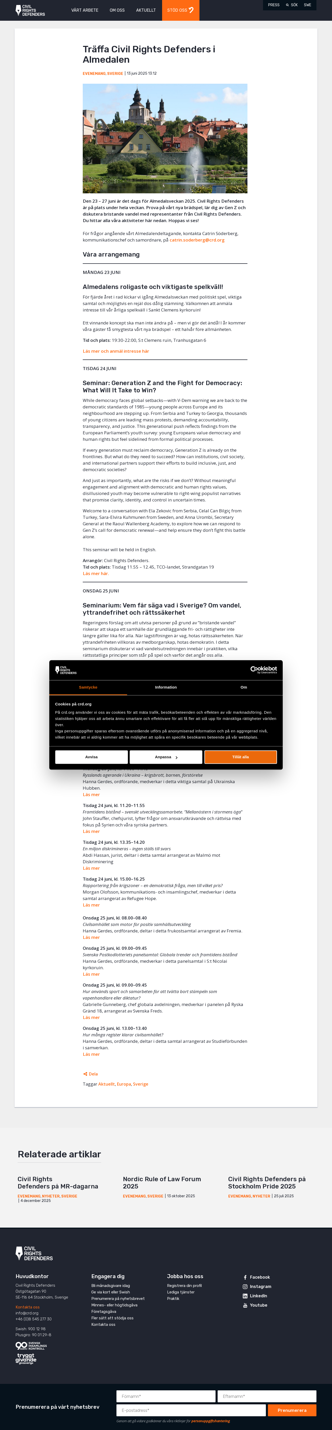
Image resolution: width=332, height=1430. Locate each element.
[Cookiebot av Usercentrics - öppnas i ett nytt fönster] (254, 670)
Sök (294, 5)
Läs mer (91, 831)
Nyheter (51, 1196)
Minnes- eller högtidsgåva (114, 1305)
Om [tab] (243, 687)
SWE (307, 5)
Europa (124, 1084)
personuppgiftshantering (210, 1421)
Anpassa (166, 757)
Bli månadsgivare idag (110, 1285)
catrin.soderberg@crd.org (197, 240)
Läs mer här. (96, 573)
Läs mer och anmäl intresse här (116, 351)
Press (274, 5)
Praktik (173, 1298)
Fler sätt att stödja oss (112, 1318)
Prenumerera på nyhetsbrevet (118, 1298)
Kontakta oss (28, 1307)
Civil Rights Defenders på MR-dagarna (59, 1183)
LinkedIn (258, 1295)
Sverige (115, 74)
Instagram (260, 1286)
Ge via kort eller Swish (110, 1292)
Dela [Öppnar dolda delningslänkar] (93, 1074)
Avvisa (91, 757)
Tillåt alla (240, 757)
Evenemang (94, 74)
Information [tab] (166, 687)
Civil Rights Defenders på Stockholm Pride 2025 (267, 1183)
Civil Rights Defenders (30, 10)
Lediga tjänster (181, 1292)
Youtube (258, 1305)
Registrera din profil (184, 1285)
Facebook (260, 1277)
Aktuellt (106, 1084)
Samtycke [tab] (88, 687)
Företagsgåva (103, 1311)
